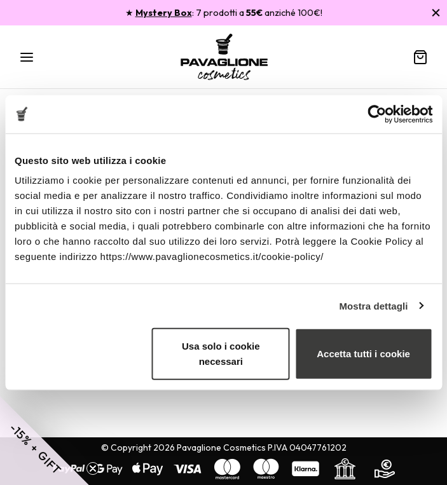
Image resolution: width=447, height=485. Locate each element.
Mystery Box (163, 12)
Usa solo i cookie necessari (221, 354)
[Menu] (26, 57)
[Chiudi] (436, 12)
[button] (44, 440)
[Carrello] (420, 57)
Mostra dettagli (373, 305)
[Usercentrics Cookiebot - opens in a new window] (376, 113)
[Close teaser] (92, 468)
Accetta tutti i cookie (363, 353)
